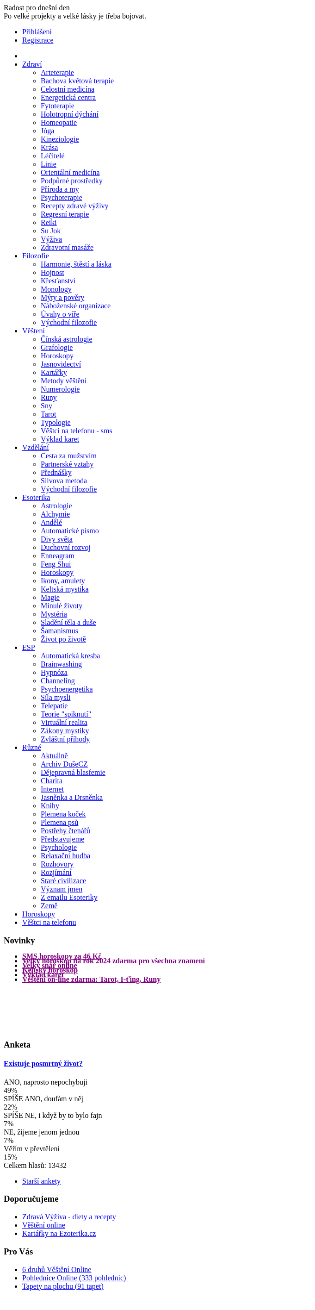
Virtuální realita (64, 722)
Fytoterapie (57, 106)
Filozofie (35, 256)
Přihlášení (37, 32)
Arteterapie (57, 72)
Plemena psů (59, 822)
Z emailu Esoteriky (69, 897)
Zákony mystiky (65, 731)
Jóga (47, 131)
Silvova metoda (64, 481)
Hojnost (52, 272)
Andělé (51, 522)
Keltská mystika (65, 589)
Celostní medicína (67, 89)
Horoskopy (57, 356)
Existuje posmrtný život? (43, 1063)
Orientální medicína (70, 172)
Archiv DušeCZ (64, 764)
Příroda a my (60, 189)
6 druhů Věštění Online (56, 1269)
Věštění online (43, 1225)
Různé (31, 747)
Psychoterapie (61, 197)
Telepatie (54, 706)
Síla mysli (55, 697)
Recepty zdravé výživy (75, 206)
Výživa (51, 239)
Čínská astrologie (67, 339)
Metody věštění (63, 381)
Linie (48, 164)
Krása (49, 147)
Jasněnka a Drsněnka (72, 797)
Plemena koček (63, 814)
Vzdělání (35, 447)
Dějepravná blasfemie (73, 772)
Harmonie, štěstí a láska (76, 264)
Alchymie (55, 514)
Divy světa (57, 539)
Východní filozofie (69, 322)
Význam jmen (61, 889)
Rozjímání (56, 872)
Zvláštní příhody (65, 739)
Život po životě (63, 639)
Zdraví (32, 64)
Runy (49, 397)
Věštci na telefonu (49, 922)
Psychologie (59, 847)
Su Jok (51, 231)
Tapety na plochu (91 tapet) (63, 1286)
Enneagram (57, 556)
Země (49, 906)
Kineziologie (60, 139)
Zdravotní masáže (67, 247)
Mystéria (54, 614)
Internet (52, 789)
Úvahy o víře (60, 314)
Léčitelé (53, 156)
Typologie (56, 422)
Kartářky (54, 372)
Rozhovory (57, 864)
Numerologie (60, 389)
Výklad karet (60, 439)
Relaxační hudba (65, 856)
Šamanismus (59, 631)
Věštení (33, 331)
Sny (46, 406)
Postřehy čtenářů (65, 831)
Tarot (48, 414)
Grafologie (57, 347)
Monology (56, 289)
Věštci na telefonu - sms (76, 431)
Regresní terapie (65, 214)
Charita (51, 781)
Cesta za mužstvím (69, 456)
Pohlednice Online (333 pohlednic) (74, 1278)
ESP (28, 647)
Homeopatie (59, 122)
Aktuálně (54, 756)
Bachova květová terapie (77, 81)
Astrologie (56, 506)
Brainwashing (61, 664)
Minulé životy (61, 606)
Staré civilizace (63, 881)
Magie (50, 597)
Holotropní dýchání (70, 114)
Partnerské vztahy (67, 464)
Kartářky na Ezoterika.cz (59, 1233)
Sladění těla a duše (68, 622)
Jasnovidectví (61, 364)
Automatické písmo (70, 531)
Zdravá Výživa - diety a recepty (69, 1217)
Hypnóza (54, 672)
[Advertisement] (41, 1010)
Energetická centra (68, 97)
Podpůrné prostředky (72, 181)
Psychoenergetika (67, 689)
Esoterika (36, 497)
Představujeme (62, 839)
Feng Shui (56, 564)
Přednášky (56, 472)
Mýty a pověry (62, 297)
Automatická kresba (70, 656)
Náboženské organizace (76, 306)
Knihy (50, 806)
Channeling (58, 681)
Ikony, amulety (63, 581)
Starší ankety (41, 1181)
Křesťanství (58, 281)
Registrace (38, 40)
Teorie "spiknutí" (66, 714)
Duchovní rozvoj (66, 547)
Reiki (49, 222)
